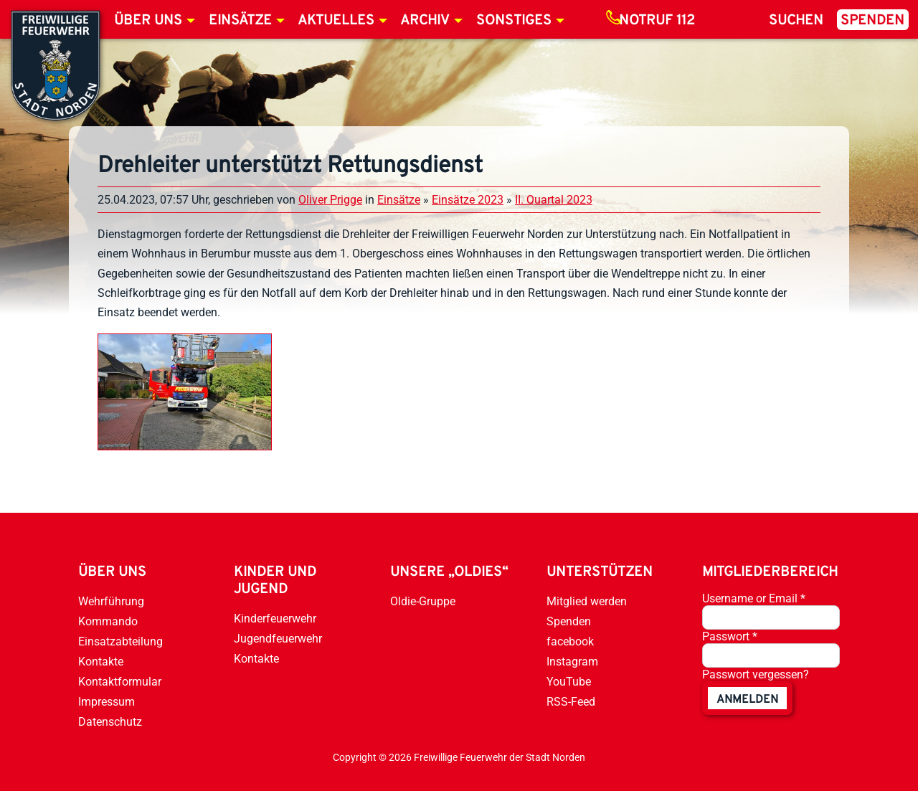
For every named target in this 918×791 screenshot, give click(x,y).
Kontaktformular (119, 681)
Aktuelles (336, 20)
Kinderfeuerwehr (275, 618)
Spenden (872, 20)
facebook (570, 641)
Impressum (106, 702)
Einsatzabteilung (120, 641)
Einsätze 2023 (467, 200)
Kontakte (100, 661)
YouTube (568, 681)
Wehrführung (111, 601)
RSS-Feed (570, 702)
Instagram (572, 661)
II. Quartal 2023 (553, 200)
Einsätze (240, 20)
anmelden (747, 700)
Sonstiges (514, 20)
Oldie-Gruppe (422, 601)
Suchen (796, 20)
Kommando (108, 621)
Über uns (148, 20)
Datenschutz (110, 722)
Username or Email (753, 598)
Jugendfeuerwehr (278, 638)
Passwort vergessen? (755, 674)
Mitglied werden (586, 601)
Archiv (425, 20)
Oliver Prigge (330, 200)
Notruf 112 (657, 20)
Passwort (729, 636)
